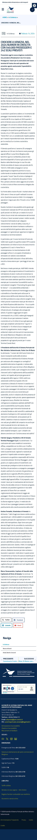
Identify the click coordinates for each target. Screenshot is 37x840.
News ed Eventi (7, 649)
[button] (34, 5)
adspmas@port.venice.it (14, 719)
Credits (3, 825)
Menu (2, 9)
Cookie (31, 820)
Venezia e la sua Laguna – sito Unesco (14, 790)
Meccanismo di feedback (9, 730)
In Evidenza (12, 17)
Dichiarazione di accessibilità (11, 726)
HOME (5, 17)
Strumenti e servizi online (10, 798)
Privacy (24, 820)
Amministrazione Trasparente (10, 820)
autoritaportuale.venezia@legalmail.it (17, 722)
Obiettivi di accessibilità (9, 728)
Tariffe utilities (6, 785)
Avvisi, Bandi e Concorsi (9, 653)
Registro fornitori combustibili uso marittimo (16, 794)
